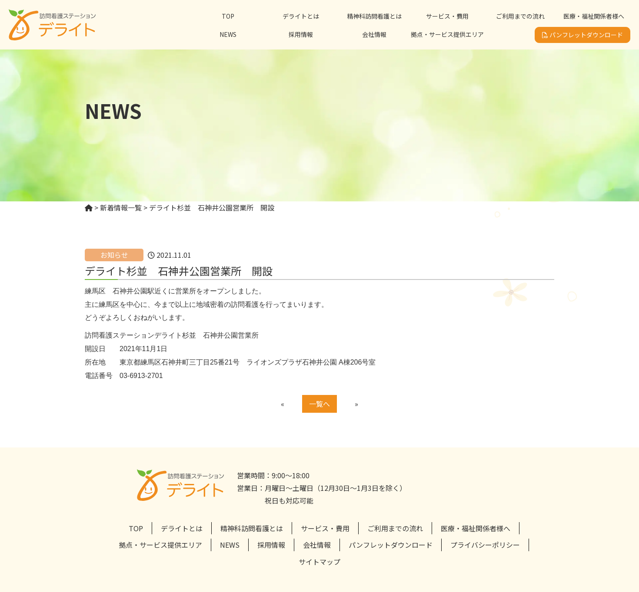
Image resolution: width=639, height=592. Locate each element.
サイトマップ (319, 561)
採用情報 (301, 34)
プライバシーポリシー (485, 544)
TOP (228, 16)
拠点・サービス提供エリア (447, 34)
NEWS (228, 34)
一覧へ (319, 403)
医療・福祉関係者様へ (593, 16)
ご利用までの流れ (520, 16)
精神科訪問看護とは (374, 16)
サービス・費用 (447, 16)
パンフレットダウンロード (582, 34)
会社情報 (374, 34)
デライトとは (301, 16)
